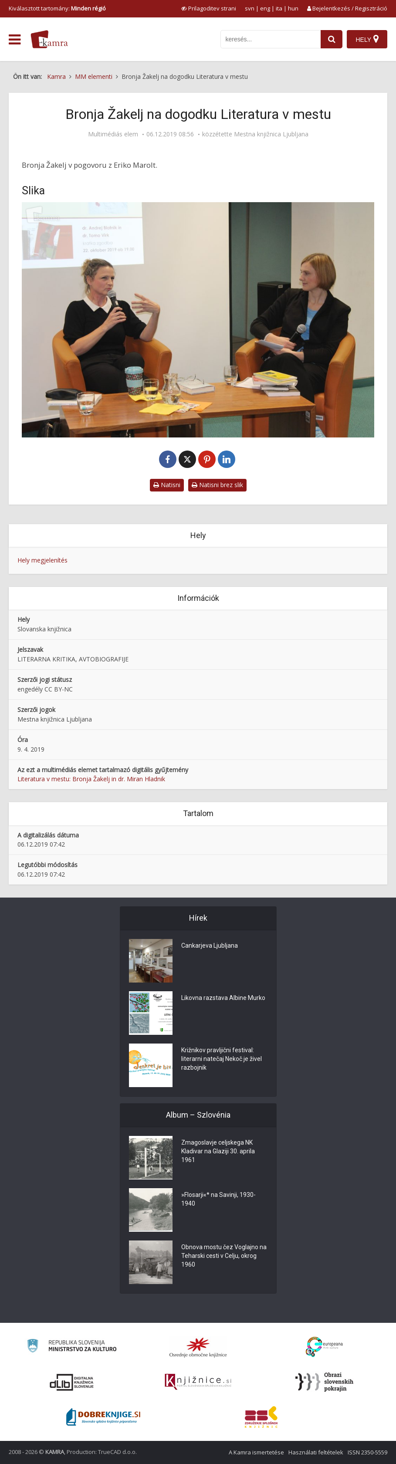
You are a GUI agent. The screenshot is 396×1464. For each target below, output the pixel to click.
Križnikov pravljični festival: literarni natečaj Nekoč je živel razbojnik (221, 1059)
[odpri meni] (14, 40)
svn (249, 8)
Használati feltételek (315, 1452)
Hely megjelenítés (42, 560)
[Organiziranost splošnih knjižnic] (198, 1347)
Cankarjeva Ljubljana (209, 945)
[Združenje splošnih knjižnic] (261, 1417)
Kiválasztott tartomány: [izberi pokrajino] (57, 8)
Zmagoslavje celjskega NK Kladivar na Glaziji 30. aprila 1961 (218, 1151)
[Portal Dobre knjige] (103, 1417)
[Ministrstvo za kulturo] (71, 1347)
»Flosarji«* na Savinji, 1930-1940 (218, 1199)
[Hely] (367, 39)
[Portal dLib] (72, 1382)
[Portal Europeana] (324, 1347)
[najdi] (331, 39)
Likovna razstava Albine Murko (223, 997)
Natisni (166, 485)
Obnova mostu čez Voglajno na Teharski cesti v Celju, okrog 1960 (224, 1256)
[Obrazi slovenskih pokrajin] (324, 1382)
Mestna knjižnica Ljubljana (271, 134)
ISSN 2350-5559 (367, 1452)
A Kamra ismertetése (256, 1452)
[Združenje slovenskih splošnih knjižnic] (198, 1382)
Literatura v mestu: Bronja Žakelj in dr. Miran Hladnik (91, 779)
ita (279, 8)
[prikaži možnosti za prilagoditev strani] (208, 8)
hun (293, 8)
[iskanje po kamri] (270, 39)
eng (265, 8)
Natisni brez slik (217, 485)
